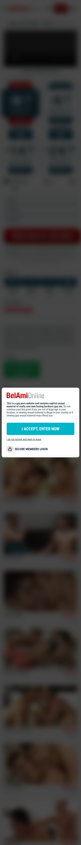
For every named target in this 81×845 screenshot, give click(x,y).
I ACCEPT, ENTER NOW (40, 428)
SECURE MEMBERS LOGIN (31, 449)
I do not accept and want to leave (24, 439)
